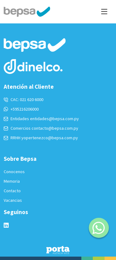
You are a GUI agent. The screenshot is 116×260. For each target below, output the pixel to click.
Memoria (12, 181)
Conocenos (14, 171)
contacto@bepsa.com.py (55, 128)
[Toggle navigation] (104, 11)
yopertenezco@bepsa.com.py (49, 137)
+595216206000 (21, 109)
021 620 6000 (31, 99)
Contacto (12, 190)
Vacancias (13, 200)
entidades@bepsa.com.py (54, 118)
